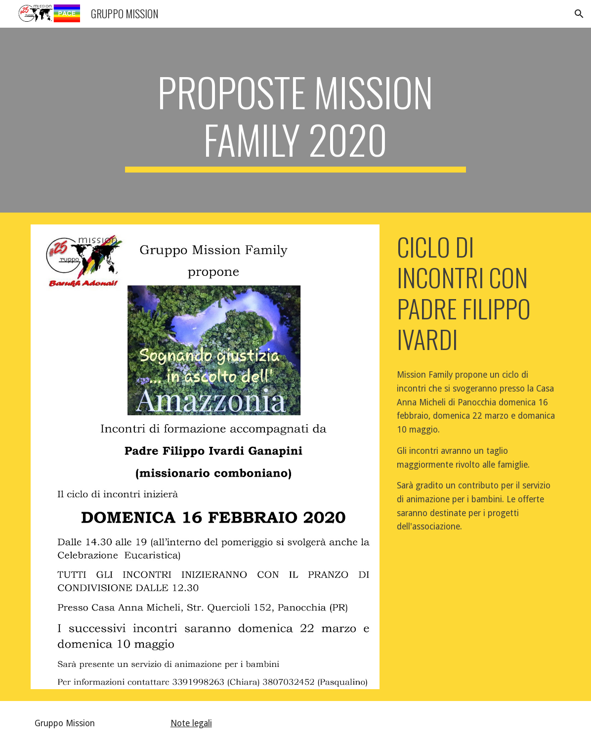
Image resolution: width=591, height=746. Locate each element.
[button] (579, 14)
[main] (295, 120)
